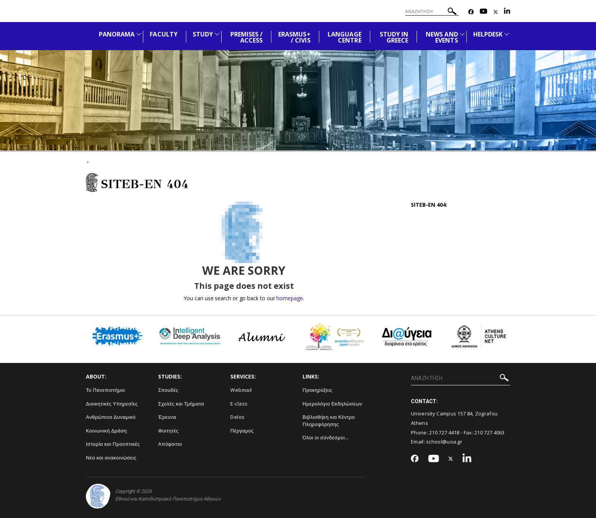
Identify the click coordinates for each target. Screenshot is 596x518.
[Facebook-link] (471, 12)
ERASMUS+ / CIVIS (294, 37)
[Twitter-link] (495, 12)
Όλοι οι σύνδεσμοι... (326, 437)
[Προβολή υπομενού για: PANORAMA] (139, 34)
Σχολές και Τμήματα (181, 403)
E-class (239, 403)
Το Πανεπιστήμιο (105, 390)
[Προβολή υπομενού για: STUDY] (217, 34)
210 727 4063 (489, 432)
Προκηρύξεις (318, 390)
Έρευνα (167, 416)
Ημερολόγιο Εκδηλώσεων (332, 403)
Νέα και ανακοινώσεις (111, 457)
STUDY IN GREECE (394, 37)
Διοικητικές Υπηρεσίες (112, 403)
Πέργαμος (242, 430)
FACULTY (163, 34)
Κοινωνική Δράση (106, 430)
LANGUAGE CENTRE (344, 37)
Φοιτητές (168, 430)
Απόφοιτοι (170, 443)
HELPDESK (487, 34)
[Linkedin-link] (507, 12)
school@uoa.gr (444, 441)
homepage (289, 298)
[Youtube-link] (483, 12)
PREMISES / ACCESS (246, 37)
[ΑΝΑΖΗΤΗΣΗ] (432, 11)
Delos (237, 416)
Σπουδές (168, 390)
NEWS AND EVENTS (442, 37)
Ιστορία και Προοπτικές (113, 443)
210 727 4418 (444, 432)
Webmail (241, 390)
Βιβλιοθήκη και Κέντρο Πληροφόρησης (329, 420)
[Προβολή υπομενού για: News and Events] (462, 34)
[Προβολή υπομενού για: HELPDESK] (506, 34)
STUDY (203, 34)
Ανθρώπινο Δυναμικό (111, 416)
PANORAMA (117, 34)
